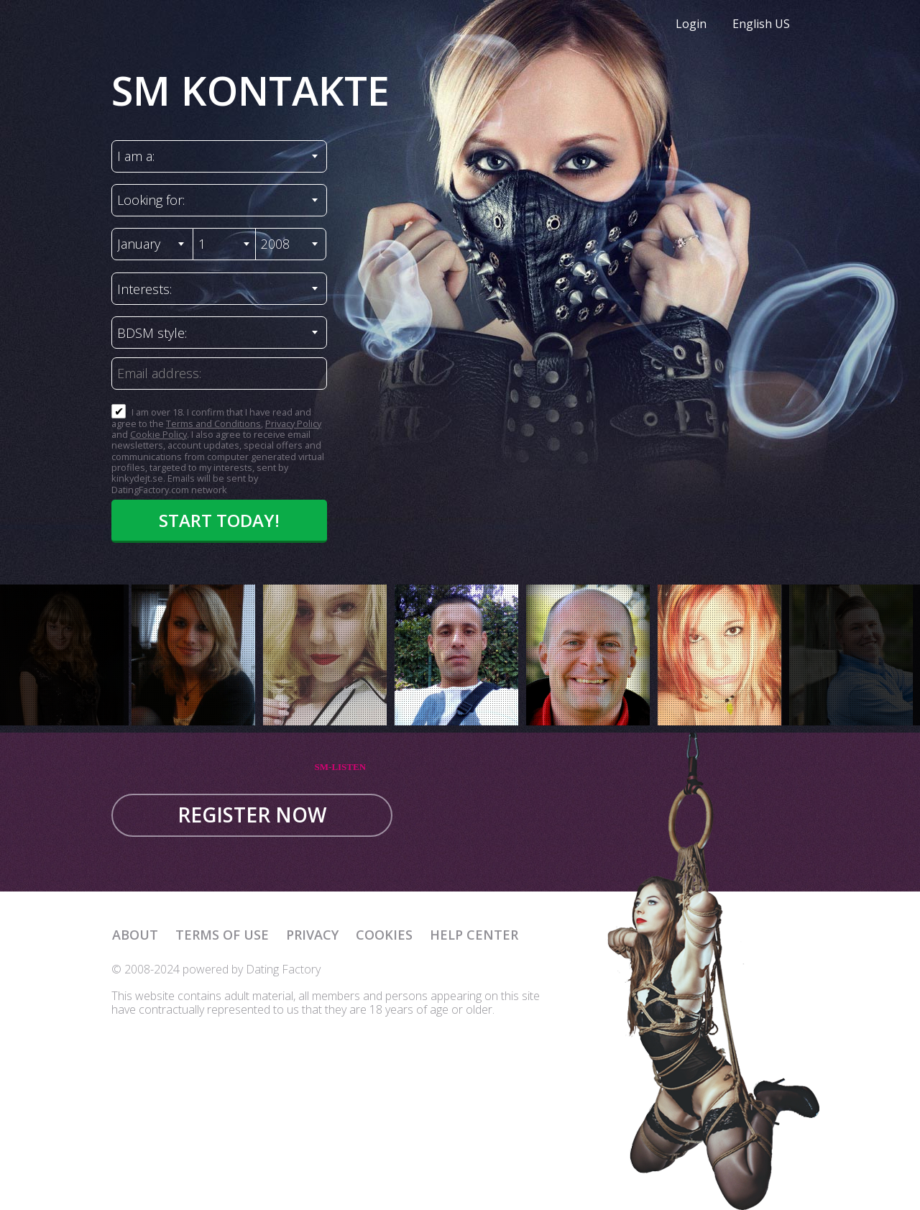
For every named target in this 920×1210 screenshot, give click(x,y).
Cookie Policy (158, 434)
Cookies (384, 934)
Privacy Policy (293, 423)
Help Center (474, 934)
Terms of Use (222, 934)
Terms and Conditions (213, 423)
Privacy (312, 934)
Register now (252, 814)
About (135, 934)
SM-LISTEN (341, 766)
